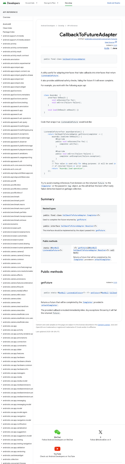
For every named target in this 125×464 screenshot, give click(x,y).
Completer (46, 186)
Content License (104, 325)
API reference (10, 12)
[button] (16, 36)
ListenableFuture (50, 75)
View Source (109, 42)
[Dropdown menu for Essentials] (38, 3)
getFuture (81, 219)
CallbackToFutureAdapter (74, 59)
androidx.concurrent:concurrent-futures (101, 39)
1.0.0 (115, 45)
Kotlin (106, 48)
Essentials (30, 3)
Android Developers (48, 26)
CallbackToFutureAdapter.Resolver (77, 226)
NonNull (55, 248)
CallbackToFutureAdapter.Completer (80, 215)
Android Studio (113, 3)
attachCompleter (102, 259)
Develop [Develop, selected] (68, 3)
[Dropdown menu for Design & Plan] (58, 3)
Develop (61, 26)
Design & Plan (49, 3)
